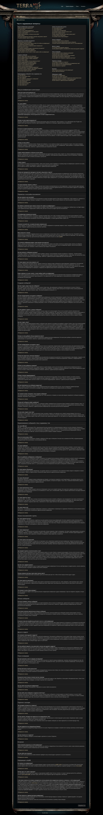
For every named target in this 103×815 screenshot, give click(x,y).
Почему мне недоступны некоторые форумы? (27, 63)
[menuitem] (18, 17)
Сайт (62, 6)
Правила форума (69, 6)
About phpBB (79, 765)
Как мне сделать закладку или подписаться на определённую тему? (66, 63)
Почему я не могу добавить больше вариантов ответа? (29, 61)
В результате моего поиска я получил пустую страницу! (63, 55)
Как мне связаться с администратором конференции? (63, 80)
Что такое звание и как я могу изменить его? (27, 50)
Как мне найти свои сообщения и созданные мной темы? (63, 57)
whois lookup (34, 783)
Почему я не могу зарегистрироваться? (26, 30)
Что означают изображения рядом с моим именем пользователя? (31, 48)
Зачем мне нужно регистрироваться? (25, 28)
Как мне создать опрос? (22, 59)
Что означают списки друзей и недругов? (60, 47)
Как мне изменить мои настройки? (25, 42)
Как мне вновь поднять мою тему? (25, 70)
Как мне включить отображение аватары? (26, 49)
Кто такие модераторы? (57, 29)
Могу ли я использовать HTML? (24, 76)
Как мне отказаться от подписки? (59, 65)
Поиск (77, 6)
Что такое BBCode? (22, 75)
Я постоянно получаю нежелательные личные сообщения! (64, 42)
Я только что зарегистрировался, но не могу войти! (28, 31)
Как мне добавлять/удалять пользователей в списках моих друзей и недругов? (68, 48)
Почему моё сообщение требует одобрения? (27, 69)
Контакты (83, 6)
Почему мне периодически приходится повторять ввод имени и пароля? (32, 36)
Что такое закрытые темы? (23, 83)
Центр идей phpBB (26, 774)
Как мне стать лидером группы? (58, 32)
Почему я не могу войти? (23, 32)
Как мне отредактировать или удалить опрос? (27, 62)
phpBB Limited (58, 764)
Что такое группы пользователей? (59, 30)
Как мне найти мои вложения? (58, 71)
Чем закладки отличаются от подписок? (60, 62)
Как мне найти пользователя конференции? (61, 56)
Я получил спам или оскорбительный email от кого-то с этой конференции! (67, 43)
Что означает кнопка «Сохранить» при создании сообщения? (30, 68)
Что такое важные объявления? (24, 80)
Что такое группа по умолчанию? (59, 35)
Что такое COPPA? (21, 29)
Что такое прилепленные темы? (24, 82)
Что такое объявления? (22, 81)
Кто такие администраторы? (58, 28)
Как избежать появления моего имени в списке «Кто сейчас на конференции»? (34, 43)
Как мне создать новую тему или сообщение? (27, 56)
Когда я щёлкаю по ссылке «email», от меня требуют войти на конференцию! (33, 51)
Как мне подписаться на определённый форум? (62, 64)
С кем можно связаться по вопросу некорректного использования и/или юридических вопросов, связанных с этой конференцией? (66, 78)
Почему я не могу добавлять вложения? (26, 64)
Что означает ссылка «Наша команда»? (60, 36)
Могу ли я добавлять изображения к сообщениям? (28, 78)
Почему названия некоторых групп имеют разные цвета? (63, 34)
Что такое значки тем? (22, 84)
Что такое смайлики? (22, 77)
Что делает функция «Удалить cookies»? (26, 37)
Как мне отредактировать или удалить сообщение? (28, 57)
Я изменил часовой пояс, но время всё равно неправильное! (30, 45)
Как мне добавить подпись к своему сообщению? (28, 58)
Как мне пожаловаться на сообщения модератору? (28, 67)
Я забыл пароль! (21, 35)
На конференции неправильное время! (26, 44)
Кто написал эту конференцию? (58, 75)
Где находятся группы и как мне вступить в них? (62, 31)
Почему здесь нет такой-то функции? (59, 76)
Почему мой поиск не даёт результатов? (60, 54)
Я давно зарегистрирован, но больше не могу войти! (28, 34)
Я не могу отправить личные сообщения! (60, 40)
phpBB (60, 236)
